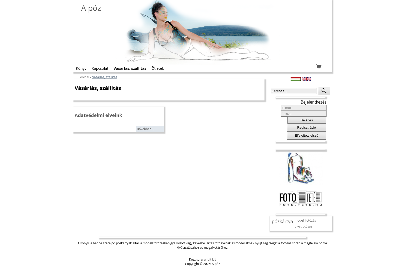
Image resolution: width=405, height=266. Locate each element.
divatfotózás (303, 226)
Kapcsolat (100, 68)
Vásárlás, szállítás (129, 68)
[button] (324, 91)
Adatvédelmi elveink (98, 115)
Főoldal (84, 77)
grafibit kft (208, 259)
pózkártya (282, 221)
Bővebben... (145, 129)
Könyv (81, 68)
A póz (91, 8)
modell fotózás (305, 220)
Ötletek (157, 68)
